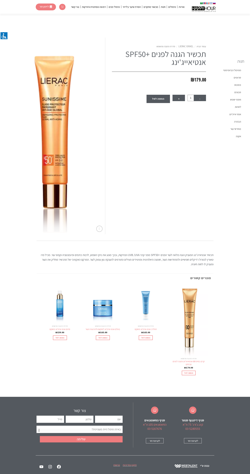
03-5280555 (192, 429)
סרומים (237, 77)
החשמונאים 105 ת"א (154, 424)
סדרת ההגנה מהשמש (166, 46)
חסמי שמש (235, 99)
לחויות (238, 107)
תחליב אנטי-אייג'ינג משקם (146, 329)
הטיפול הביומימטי (232, 70)
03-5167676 (154, 429)
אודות (182, 7)
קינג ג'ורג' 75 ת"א (193, 424)
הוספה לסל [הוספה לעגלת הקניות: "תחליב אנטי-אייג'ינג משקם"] (145, 338)
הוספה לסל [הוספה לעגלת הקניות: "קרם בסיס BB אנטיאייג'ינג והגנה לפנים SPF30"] (188, 373)
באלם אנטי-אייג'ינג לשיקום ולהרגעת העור (102, 329)
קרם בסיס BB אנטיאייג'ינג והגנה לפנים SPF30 (189, 363)
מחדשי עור (235, 129)
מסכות (237, 85)
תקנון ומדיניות (130, 465)
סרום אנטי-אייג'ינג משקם (60, 329)
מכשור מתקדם (150, 7)
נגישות (116, 465)
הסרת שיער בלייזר (132, 7)
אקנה (238, 136)
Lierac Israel (185, 46)
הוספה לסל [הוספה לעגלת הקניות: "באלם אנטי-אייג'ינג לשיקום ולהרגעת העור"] (102, 338)
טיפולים (172, 7)
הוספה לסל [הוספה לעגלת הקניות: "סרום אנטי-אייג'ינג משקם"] (59, 338)
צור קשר (75, 7)
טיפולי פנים (114, 7)
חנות (163, 7)
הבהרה (237, 121)
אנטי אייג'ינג (235, 114)
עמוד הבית (201, 46)
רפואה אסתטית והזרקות (94, 7)
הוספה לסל (158, 98)
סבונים (237, 92)
